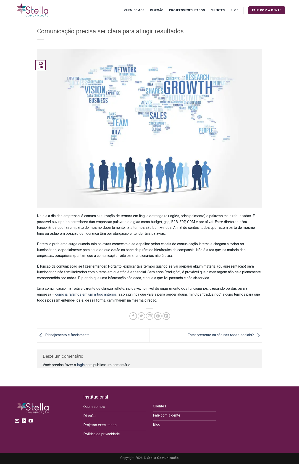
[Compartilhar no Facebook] (133, 316)
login (81, 365)
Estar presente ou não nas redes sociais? (225, 335)
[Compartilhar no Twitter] (141, 316)
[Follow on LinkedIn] (24, 421)
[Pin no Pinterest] (158, 316)
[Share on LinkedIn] (166, 316)
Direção (156, 10)
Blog (235, 10)
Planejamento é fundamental (63, 335)
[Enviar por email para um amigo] (149, 316)
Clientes (218, 10)
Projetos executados (187, 10)
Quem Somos (134, 10)
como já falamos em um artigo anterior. (86, 294)
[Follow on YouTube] (31, 421)
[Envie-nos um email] (17, 421)
